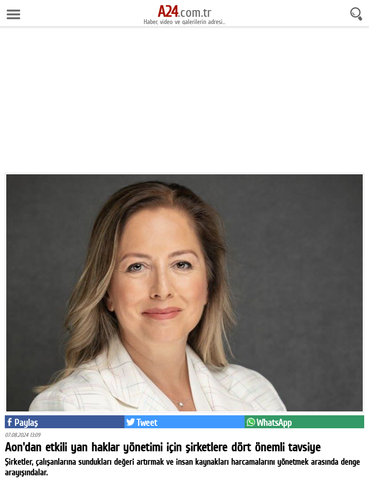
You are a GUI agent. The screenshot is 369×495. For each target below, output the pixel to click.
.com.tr (184, 12)
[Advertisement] (184, 103)
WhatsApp (274, 422)
